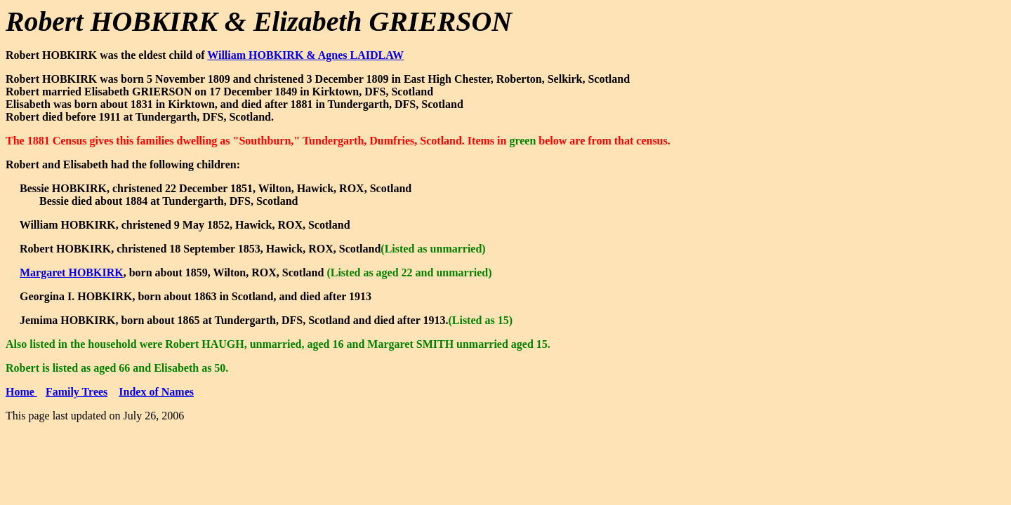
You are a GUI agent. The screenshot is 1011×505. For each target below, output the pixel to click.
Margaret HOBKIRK (72, 272)
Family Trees (76, 392)
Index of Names (156, 392)
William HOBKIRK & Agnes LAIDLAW (305, 55)
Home (21, 392)
